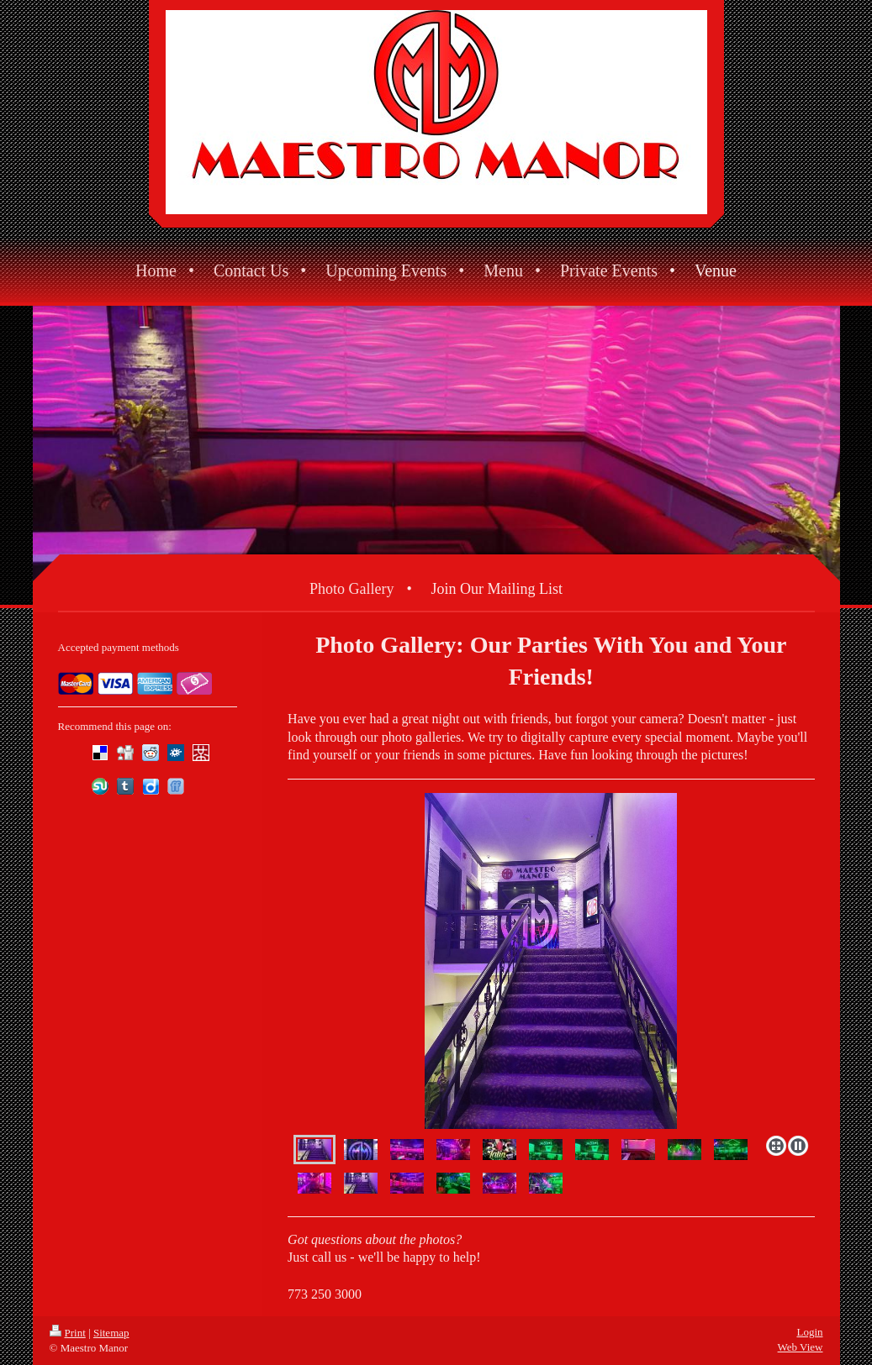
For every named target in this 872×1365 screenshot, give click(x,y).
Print (68, 1332)
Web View (800, 1347)
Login (809, 1332)
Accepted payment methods (118, 647)
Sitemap (111, 1332)
